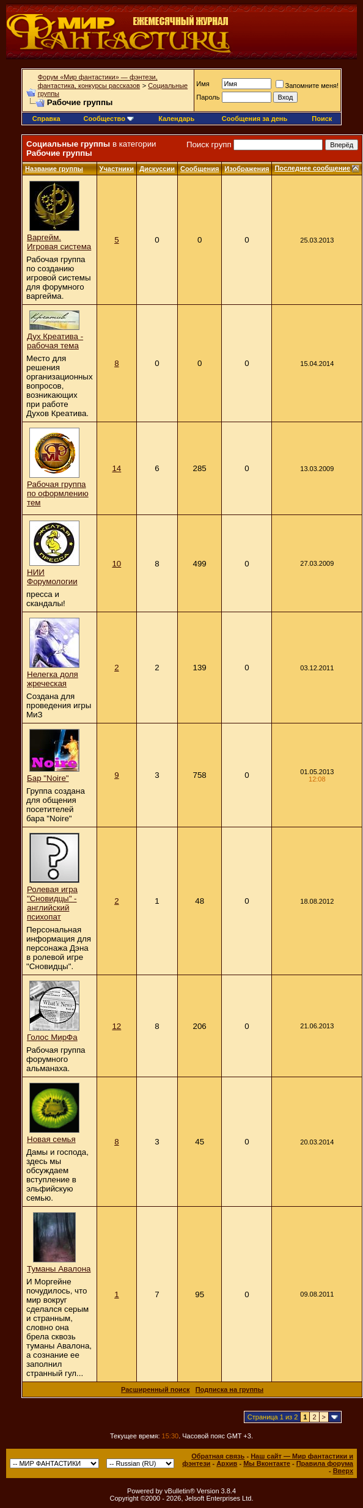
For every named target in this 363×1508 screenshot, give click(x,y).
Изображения (246, 168)
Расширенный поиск (155, 1389)
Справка (46, 118)
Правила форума (324, 1463)
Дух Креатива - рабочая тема (55, 341)
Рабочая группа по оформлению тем (58, 493)
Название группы (54, 168)
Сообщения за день (254, 118)
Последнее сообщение (312, 168)
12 (116, 1026)
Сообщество (109, 118)
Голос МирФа (52, 1037)
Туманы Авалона (58, 1268)
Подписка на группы (229, 1389)
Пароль (207, 97)
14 (116, 468)
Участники (117, 168)
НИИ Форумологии (52, 577)
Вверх (343, 1470)
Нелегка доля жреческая (52, 679)
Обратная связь (217, 1456)
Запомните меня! (307, 85)
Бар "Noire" (48, 778)
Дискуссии (157, 168)
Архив (226, 1463)
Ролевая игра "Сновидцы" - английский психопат (52, 903)
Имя (202, 83)
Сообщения (199, 168)
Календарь (176, 118)
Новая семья (51, 1139)
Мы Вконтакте (266, 1463)
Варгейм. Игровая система (59, 242)
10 (116, 563)
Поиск (322, 118)
